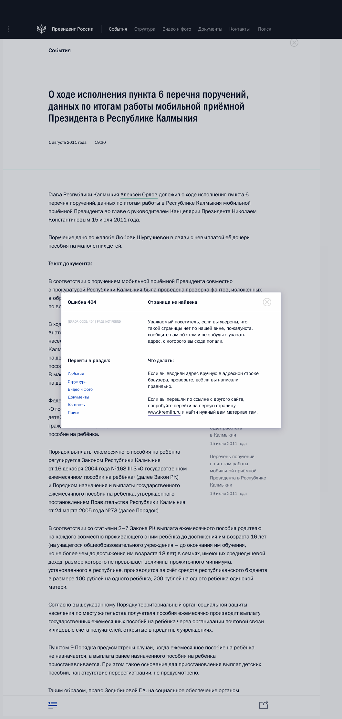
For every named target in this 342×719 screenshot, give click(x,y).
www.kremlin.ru (164, 412)
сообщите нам (163, 334)
